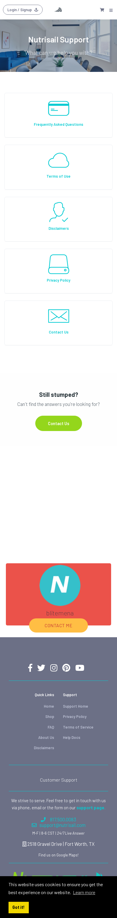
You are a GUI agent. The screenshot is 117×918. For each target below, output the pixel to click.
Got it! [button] (18, 907)
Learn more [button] (84, 892)
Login (22, 9)
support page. (91, 807)
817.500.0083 (58, 819)
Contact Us (58, 423)
